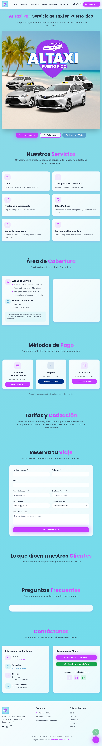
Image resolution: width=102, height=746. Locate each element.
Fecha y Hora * (18, 501)
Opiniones (53, 4)
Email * (15, 480)
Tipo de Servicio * (59, 501)
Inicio (15, 4)
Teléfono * (56, 470)
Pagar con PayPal (51, 381)
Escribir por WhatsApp (76, 664)
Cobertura (34, 4)
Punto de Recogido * (21, 491)
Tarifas (44, 4)
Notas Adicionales (20, 512)
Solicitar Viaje (51, 530)
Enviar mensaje (19, 668)
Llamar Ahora (92, 4)
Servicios (23, 4)
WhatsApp (50, 135)
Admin (72, 727)
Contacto (64, 4)
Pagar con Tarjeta (17, 384)
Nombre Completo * (20, 470)
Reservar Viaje (74, 135)
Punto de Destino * (59, 491)
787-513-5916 (18, 660)
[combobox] (70, 505)
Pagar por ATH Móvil (84, 381)
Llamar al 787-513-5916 (76, 657)
